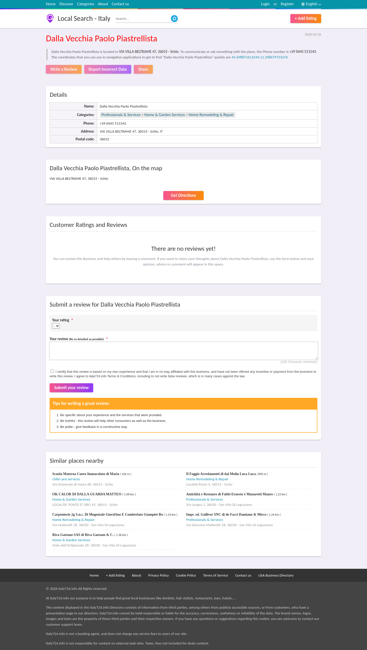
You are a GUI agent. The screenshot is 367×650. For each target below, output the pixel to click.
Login (265, 4)
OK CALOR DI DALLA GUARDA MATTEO (87, 494)
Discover (66, 4)
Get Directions (183, 195)
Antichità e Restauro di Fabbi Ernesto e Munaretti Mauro (230, 494)
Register (287, 4)
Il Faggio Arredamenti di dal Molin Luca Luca (221, 474)
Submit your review (71, 387)
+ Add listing (306, 18)
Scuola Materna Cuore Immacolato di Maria (86, 474)
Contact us (120, 4)
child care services (66, 479)
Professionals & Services (121, 114)
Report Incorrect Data (108, 69)
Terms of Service (215, 575)
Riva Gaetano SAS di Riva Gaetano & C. (83, 535)
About (103, 4)
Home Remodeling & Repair (211, 114)
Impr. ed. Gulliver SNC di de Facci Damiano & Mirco (226, 514)
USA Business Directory (276, 575)
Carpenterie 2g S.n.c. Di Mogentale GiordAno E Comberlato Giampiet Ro (108, 514)
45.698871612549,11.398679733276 (259, 57)
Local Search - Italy (84, 18)
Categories (85, 4)
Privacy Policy (158, 575)
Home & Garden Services (164, 114)
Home (51, 4)
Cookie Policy (186, 575)
